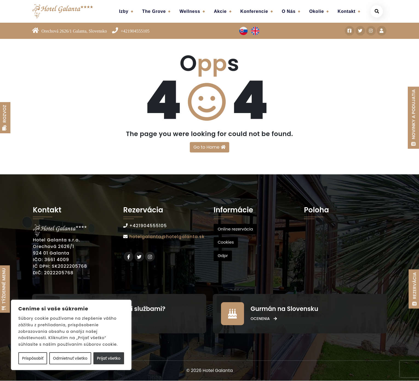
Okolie (316, 11)
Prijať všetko (108, 358)
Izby (123, 11)
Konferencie (254, 11)
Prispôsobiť (32, 358)
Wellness (189, 11)
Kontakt (346, 11)
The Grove (154, 11)
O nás (288, 11)
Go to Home (209, 147)
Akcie (220, 11)
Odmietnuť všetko (70, 358)
